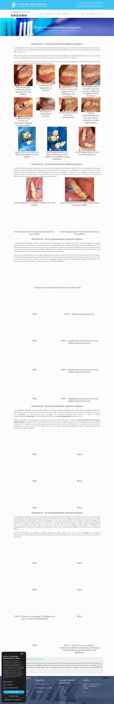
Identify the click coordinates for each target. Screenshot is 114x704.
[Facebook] (12, 15)
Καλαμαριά (63, 697)
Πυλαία (62, 687)
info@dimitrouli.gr (88, 696)
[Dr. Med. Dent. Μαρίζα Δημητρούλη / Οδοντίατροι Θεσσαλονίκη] (29, 5)
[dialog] (14, 677)
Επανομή (62, 693)
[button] (13, 700)
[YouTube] (20, 15)
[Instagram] (23, 15)
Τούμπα (62, 703)
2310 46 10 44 (24, 12)
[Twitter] (14, 15)
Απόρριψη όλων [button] (13, 696)
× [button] (23, 653)
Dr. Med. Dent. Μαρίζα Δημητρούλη (28, 659)
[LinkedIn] (17, 15)
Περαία (62, 695)
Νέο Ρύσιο (63, 691)
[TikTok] (25, 15)
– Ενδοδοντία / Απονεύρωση (43, 688)
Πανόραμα (63, 699)
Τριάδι (62, 689)
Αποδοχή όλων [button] (13, 692)
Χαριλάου (63, 701)
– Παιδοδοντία (39, 692)
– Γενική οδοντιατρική (42, 684)
